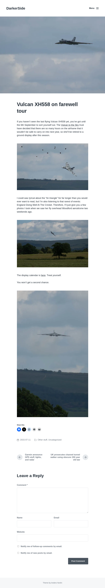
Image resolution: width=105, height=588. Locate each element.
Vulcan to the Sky (70, 125)
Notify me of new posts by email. (36, 553)
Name (20, 518)
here (43, 275)
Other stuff (42, 440)
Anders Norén (56, 583)
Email (56, 518)
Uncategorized (54, 440)
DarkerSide (15, 8)
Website (21, 532)
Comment (22, 485)
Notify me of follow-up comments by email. (41, 546)
